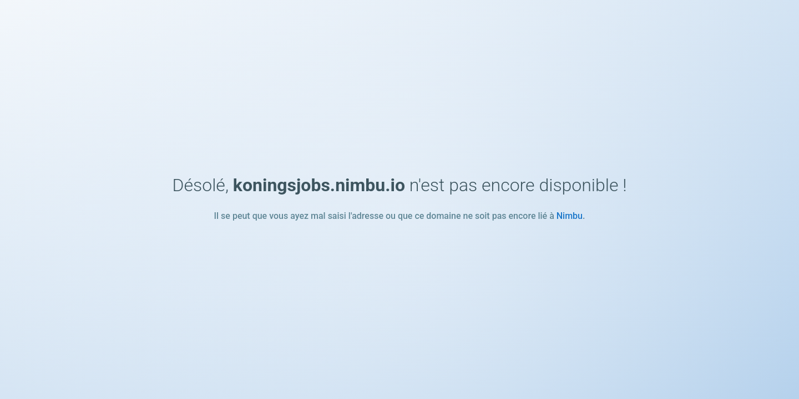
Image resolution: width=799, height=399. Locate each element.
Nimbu (570, 216)
